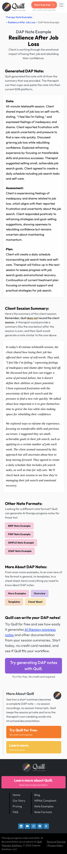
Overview (39, 593)
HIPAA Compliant (45, 800)
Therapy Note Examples (19, 17)
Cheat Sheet (35, 601)
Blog (37, 795)
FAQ (15, 812)
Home (16, 795)
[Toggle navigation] (61, 5)
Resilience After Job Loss (21, 22)
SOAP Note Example (20, 551)
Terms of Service (56, 841)
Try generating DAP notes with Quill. (33, 665)
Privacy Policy (55, 845)
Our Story (19, 800)
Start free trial (44, 4)
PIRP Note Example (19, 534)
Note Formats (43, 812)
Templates (14, 601)
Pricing (17, 806)
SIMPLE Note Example (21, 542)
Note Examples (43, 806)
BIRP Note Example (19, 525)
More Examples (17, 593)
